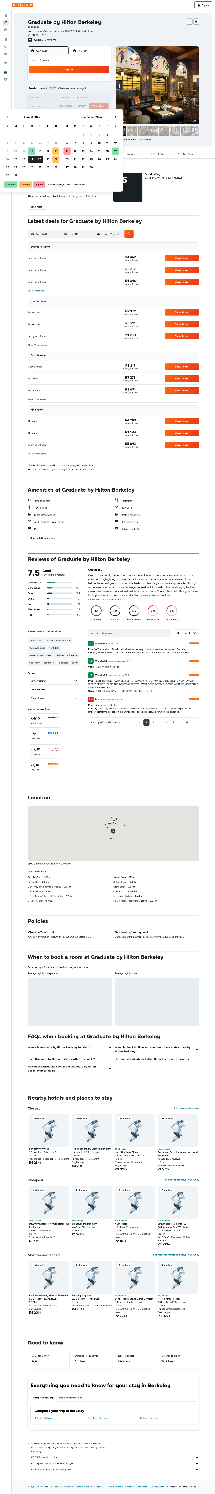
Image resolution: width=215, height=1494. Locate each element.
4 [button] (70, 90)
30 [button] (53, 122)
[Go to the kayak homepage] (22, 5)
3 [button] (61, 90)
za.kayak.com (33, 1486)
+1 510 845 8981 (37, 35)
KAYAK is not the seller (115, 1457)
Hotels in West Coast (137, 1486)
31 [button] (61, 122)
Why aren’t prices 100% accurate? (115, 1469)
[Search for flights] (5, 15)
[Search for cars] (5, 29)
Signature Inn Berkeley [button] (84, 1223)
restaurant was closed (40, 655)
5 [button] (78, 90)
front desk (54, 647)
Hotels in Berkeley (149, 1418)
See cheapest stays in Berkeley (182, 1179)
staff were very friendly (59, 640)
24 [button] (61, 114)
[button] (5, 5)
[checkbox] (44, 720)
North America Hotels (63, 1486)
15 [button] (102, 98)
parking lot (49, 662)
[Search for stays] (5, 22)
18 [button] (70, 106)
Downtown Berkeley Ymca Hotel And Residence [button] (178, 1154)
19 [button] (78, 106)
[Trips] (5, 63)
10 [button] (61, 98)
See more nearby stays (186, 1108)
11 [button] (70, 98)
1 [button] (101, 82)
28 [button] (93, 114)
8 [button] (102, 90)
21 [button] (94, 106)
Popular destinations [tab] (70, 1397)
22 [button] (101, 106)
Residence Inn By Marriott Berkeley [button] (91, 1148)
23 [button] (53, 114)
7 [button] (94, 90)
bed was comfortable (66, 655)
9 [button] (53, 98)
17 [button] (61, 106)
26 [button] (77, 114)
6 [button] (86, 90)
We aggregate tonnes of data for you (115, 1463)
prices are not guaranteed (94, 1447)
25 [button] (69, 114)
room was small (37, 647)
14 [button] (94, 98)
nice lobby (34, 662)
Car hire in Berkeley (98, 1418)
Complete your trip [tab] (43, 1397)
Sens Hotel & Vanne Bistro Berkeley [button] (134, 1298)
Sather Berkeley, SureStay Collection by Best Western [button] (173, 1225)
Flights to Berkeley (45, 1418)
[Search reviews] (132, 633)
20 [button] (86, 106)
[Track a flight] (5, 46)
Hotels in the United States (89, 1486)
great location (36, 640)
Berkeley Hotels (158, 1486)
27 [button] (85, 114)
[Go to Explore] (5, 39)
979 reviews (49, 39)
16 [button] (53, 106)
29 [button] (101, 114)
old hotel (63, 662)
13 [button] (86, 98)
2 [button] (53, 90)
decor (75, 662)
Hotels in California (114, 1486)
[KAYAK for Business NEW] (5, 53)
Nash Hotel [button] (121, 1223)
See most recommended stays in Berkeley (176, 1254)
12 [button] (78, 98)
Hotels (47, 1486)
